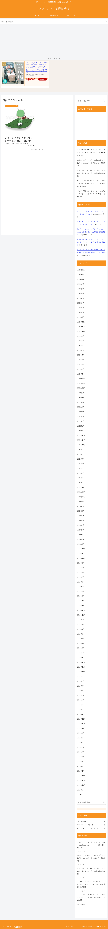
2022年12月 (81, 379)
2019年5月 (80, 582)
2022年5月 (81, 412)
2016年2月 (80, 766)
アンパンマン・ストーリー (86, 825)
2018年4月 (80, 643)
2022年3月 (80, 421)
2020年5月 (81, 525)
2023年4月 (80, 360)
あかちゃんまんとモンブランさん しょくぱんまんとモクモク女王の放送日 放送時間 (91, 232)
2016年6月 (80, 747)
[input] (54, 21)
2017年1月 (80, 714)
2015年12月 (81, 776)
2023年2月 (80, 369)
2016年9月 (80, 733)
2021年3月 (80, 478)
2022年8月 (81, 397)
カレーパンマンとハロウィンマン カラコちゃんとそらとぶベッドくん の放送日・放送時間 (91, 183)
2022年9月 (81, 393)
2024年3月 (80, 308)
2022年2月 (81, 426)
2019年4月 (80, 586)
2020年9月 (81, 506)
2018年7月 (80, 629)
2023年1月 (80, 374)
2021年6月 (80, 464)
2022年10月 (81, 388)
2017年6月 (80, 690)
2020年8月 (81, 511)
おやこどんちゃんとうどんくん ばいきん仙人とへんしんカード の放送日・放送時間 (91, 163)
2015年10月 (81, 785)
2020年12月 (81, 492)
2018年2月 (80, 653)
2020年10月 (81, 501)
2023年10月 (81, 331)
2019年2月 (80, 596)
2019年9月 (80, 563)
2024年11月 (81, 270)
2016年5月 (80, 752)
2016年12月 (81, 719)
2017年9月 (80, 676)
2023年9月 (80, 336)
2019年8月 (80, 568)
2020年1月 (80, 544)
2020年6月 (81, 520)
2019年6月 (80, 577)
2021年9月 (80, 449)
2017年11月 (81, 667)
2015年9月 (80, 790)
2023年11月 (81, 326)
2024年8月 (81, 284)
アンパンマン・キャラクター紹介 (88, 828)
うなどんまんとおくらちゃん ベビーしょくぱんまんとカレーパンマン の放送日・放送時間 (91, 152)
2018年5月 (80, 639)
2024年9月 (81, 279)
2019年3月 (80, 591)
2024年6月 (81, 293)
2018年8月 (80, 624)
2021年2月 (80, 482)
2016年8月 (80, 738)
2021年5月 (80, 468)
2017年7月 (80, 686)
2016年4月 (80, 757)
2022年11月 (81, 383)
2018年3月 (80, 648)
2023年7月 (80, 345)
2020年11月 (81, 497)
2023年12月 (81, 322)
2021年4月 (80, 473)
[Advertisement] (54, 40)
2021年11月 (81, 440)
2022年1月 (80, 430)
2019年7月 (80, 572)
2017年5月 (80, 695)
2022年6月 (81, 407)
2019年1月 (80, 601)
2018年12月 (81, 605)
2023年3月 (80, 364)
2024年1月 (80, 317)
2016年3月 (80, 761)
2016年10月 (81, 728)
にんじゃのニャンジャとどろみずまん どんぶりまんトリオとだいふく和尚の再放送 (91, 173)
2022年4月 (81, 416)
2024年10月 (81, 274)
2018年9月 (80, 620)
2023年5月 (80, 355)
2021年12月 (81, 435)
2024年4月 (81, 303)
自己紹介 (83, 821)
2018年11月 (81, 610)
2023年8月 (80, 341)
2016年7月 (80, 742)
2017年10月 (81, 672)
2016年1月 (80, 771)
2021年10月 (81, 445)
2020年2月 (81, 539)
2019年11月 (81, 553)
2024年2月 (81, 312)
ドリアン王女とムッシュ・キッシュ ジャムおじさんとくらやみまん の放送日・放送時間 (91, 194)
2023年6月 (80, 350)
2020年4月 (81, 530)
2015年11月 (81, 780)
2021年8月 (80, 454)
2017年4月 (80, 700)
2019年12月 (81, 549)
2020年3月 (80, 534)
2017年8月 (80, 681)
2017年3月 (80, 705)
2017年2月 (80, 709)
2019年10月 (81, 558)
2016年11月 (81, 724)
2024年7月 (81, 289)
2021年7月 (80, 459)
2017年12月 (81, 662)
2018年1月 (80, 657)
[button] (106, 21)
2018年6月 (80, 634)
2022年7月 (81, 402)
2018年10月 (81, 615)
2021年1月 (80, 487)
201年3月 (80, 794)
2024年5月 (81, 298)
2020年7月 (81, 516)
